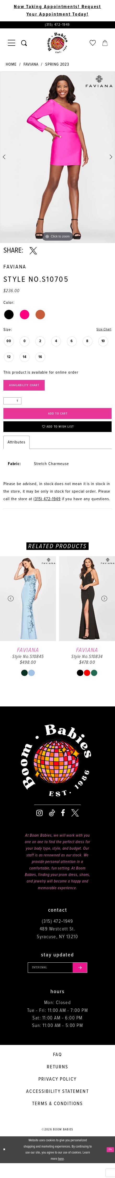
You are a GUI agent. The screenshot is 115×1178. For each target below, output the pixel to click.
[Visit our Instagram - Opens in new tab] (39, 825)
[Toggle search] (24, 45)
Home (11, 66)
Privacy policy (57, 1094)
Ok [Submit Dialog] (109, 1164)
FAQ (57, 1070)
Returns (57, 1082)
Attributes (16, 454)
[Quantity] (12, 406)
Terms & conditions (57, 1119)
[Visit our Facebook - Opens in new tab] (63, 825)
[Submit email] (86, 981)
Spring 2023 (57, 66)
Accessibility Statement (57, 1106)
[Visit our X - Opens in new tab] (75, 825)
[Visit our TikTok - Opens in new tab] (52, 825)
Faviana (31, 66)
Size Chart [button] (102, 332)
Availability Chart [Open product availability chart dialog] (30, 389)
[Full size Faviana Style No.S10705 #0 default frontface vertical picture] (57, 159)
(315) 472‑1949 (47, 511)
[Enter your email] (57, 981)
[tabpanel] (57, 159)
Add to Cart (57, 420)
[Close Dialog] (5, 1164)
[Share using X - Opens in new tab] (33, 252)
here (61, 1173)
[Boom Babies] (57, 45)
